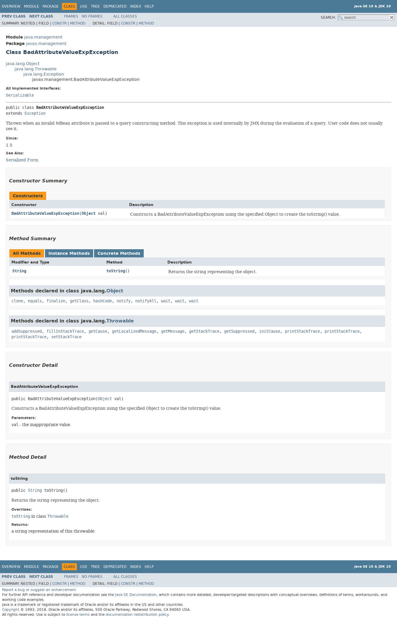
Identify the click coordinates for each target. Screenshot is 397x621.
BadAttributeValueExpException (45, 213)
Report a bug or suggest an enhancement (39, 590)
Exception (35, 113)
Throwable (120, 321)
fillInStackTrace (65, 331)
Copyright (10, 610)
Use (83, 6)
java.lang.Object (22, 63)
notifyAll (145, 301)
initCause (269, 331)
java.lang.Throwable (36, 69)
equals (35, 301)
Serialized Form (22, 160)
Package (51, 6)
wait (165, 301)
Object (89, 213)
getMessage (172, 331)
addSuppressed (26, 331)
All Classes (125, 16)
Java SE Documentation (136, 595)
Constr (59, 23)
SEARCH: (328, 17)
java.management (43, 37)
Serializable (20, 95)
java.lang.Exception (43, 74)
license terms (78, 615)
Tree (95, 6)
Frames (71, 16)
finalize (55, 301)
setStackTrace (66, 336)
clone (17, 301)
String (19, 270)
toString (115, 270)
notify (124, 301)
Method (77, 23)
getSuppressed (239, 331)
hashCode (102, 301)
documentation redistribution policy (137, 615)
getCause (98, 331)
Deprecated (114, 6)
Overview (11, 6)
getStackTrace (204, 331)
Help (149, 6)
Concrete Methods (119, 253)
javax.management (46, 43)
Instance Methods (69, 253)
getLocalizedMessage (134, 331)
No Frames (92, 16)
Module (31, 6)
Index (135, 6)
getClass (79, 301)
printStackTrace (302, 331)
